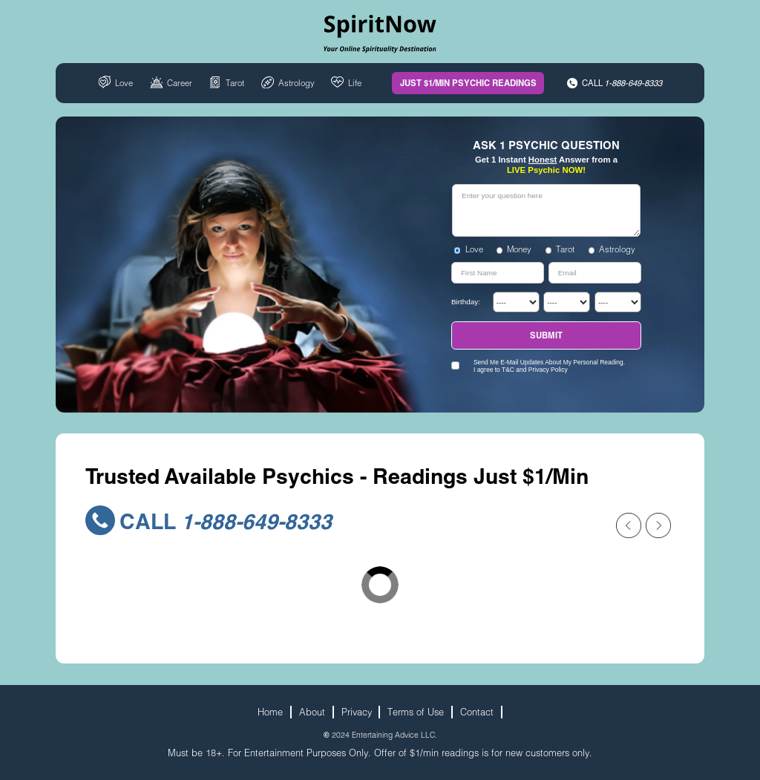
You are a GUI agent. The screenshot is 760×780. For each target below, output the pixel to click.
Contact (477, 712)
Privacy (356, 712)
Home (270, 712)
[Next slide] (658, 525)
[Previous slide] (628, 525)
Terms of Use (415, 712)
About (312, 712)
